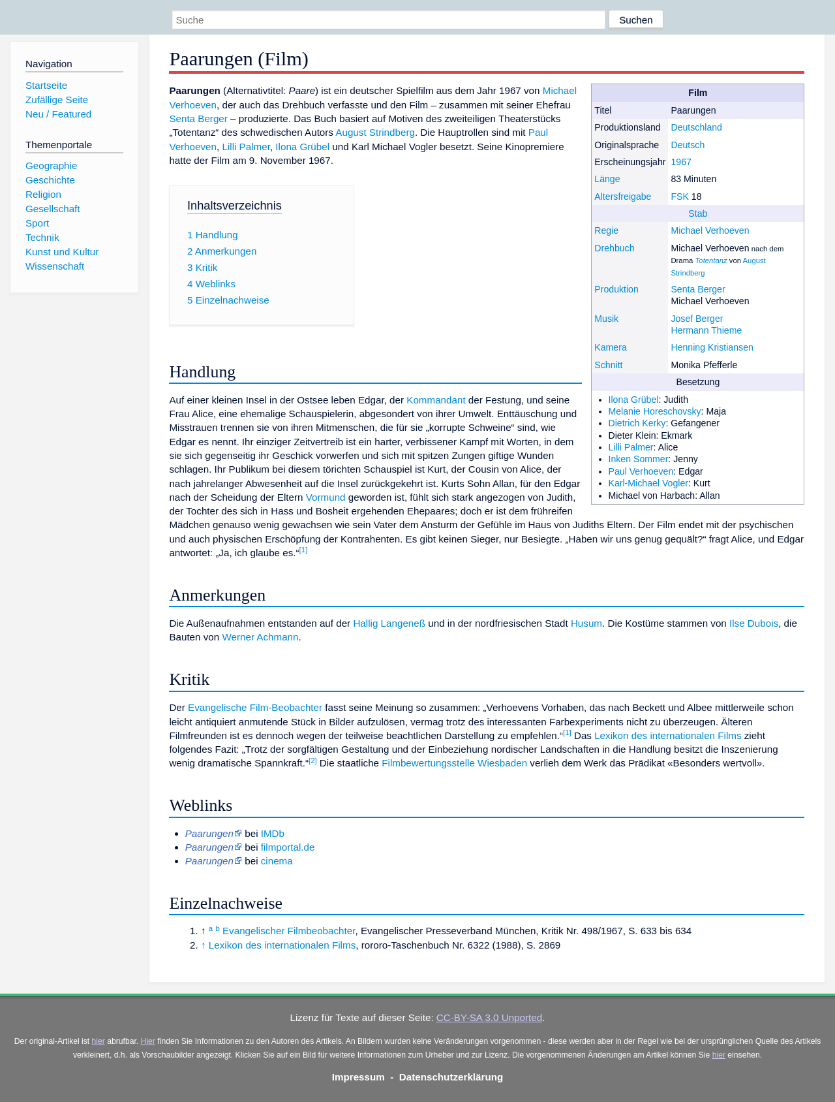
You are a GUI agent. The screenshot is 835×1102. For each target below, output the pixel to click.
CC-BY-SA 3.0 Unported (489, 1017)
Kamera (610, 347)
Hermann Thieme (706, 330)
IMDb (272, 833)
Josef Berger (697, 318)
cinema (277, 860)
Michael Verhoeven (710, 230)
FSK (679, 196)
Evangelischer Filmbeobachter (288, 930)
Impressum (358, 1076)
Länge (607, 179)
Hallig (365, 623)
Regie (606, 230)
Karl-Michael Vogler (648, 483)
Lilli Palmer (631, 447)
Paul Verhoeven (641, 471)
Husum (586, 623)
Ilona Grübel (634, 399)
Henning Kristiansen (712, 347)
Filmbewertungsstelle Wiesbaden (454, 762)
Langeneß (403, 623)
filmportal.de (288, 847)
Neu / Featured (58, 113)
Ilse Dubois (753, 623)
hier (98, 1041)
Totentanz (711, 260)
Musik (606, 318)
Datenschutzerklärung (451, 1076)
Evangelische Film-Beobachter (255, 707)
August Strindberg (375, 132)
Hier (148, 1041)
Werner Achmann (260, 636)
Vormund (326, 497)
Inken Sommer (639, 459)
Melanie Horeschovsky (655, 411)
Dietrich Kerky (637, 423)
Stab (697, 213)
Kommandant (435, 399)
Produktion (616, 289)
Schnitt (608, 365)
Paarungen (209, 860)
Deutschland (696, 127)
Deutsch (688, 145)
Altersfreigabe (622, 196)
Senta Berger (698, 289)
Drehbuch (614, 248)
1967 (681, 162)
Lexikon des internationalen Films (667, 735)
